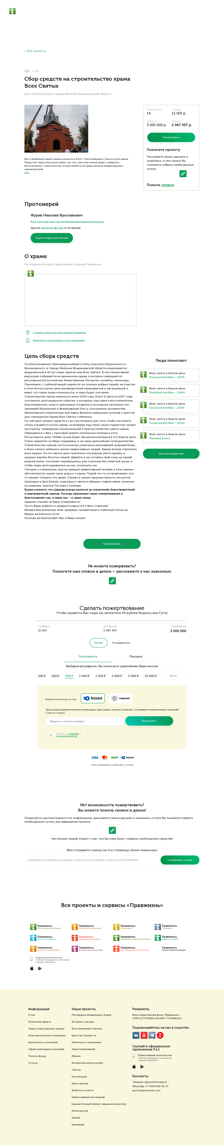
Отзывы (167, 11)
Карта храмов (80, 1083)
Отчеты (33, 1062)
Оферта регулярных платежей (46, 1049)
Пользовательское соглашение (46, 1035)
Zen (160, 1035)
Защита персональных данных (46, 1028)
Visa (94, 757)
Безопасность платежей (42, 1042)
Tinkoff (121, 698)
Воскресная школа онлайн (87, 1062)
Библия (76, 1117)
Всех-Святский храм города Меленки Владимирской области (67, 221)
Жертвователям (119, 11)
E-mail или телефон (55, 713)
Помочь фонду (37, 1056)
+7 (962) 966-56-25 (156, 1086)
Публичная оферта (39, 1021)
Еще (26, 172)
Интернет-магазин (83, 1021)
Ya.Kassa (93, 698)
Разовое (136, 656)
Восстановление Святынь (87, 1028)
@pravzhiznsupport (156, 1082)
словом (167, 185)
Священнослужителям (146, 11)
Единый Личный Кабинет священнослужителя (99, 1103)
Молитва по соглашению (86, 1042)
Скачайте (140, 1046)
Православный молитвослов (76, 9)
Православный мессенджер (88, 1097)
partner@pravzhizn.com (146, 1090)
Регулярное (88, 656)
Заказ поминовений (83, 1049)
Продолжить (149, 720)
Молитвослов (80, 1110)
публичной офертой (66, 736)
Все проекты (36, 51)
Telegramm (152, 1035)
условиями (73, 734)
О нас (31, 1014)
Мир (114, 758)
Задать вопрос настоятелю (51, 237)
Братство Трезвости (84, 1035)
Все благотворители (171, 453)
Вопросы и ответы (82, 1090)
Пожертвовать (112, 543)
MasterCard (104, 757)
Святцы (76, 1069)
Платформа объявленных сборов (91, 1014)
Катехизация (79, 1076)
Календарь (78, 1124)
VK (135, 1035)
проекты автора (52, 228)
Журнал (76, 1056)
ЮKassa (127, 757)
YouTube (143, 1035)
